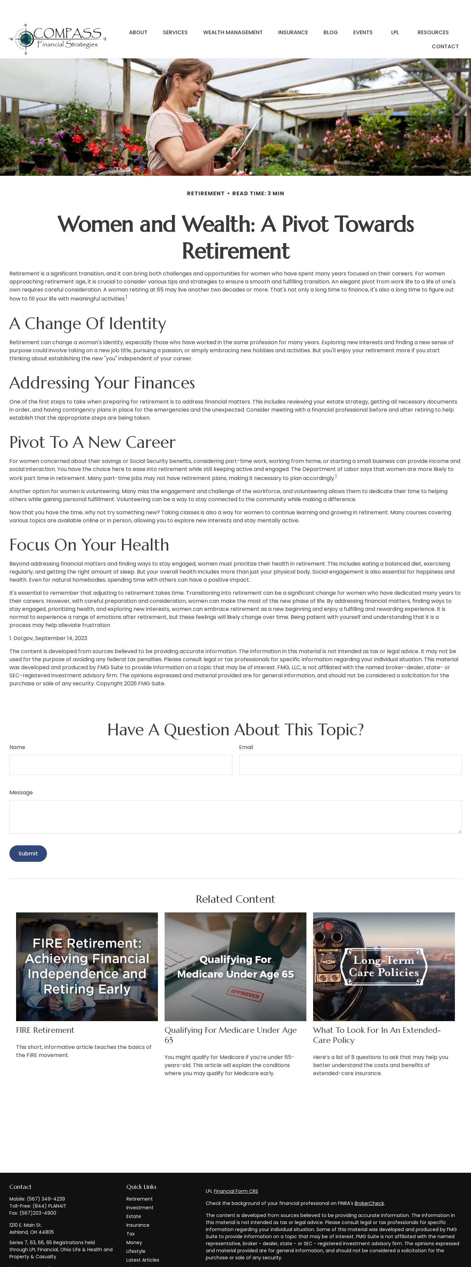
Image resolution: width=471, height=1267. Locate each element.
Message (21, 772)
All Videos (137, 1248)
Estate (133, 1196)
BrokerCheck (369, 1183)
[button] (138, 12)
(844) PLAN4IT (49, 1185)
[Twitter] (25, 1260)
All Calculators (143, 1257)
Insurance (138, 1205)
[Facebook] (13, 1260)
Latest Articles (142, 1239)
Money (134, 1222)
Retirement (139, 1178)
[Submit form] (28, 833)
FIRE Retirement (45, 1010)
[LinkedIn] (37, 1260)
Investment (140, 1187)
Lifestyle (135, 1231)
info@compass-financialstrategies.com (56, 1248)
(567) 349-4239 (46, 1178)
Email (246, 727)
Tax (130, 1213)
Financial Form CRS (236, 1171)
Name (17, 727)
